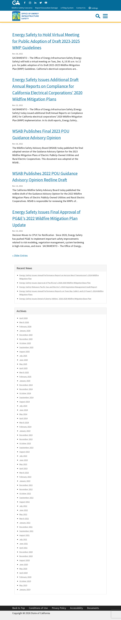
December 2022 (26, 485)
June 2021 (23, 543)
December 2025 (26, 335)
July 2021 (23, 539)
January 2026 (24, 330)
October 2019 (25, 581)
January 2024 (24, 431)
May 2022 (23, 514)
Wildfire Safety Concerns (22, 8)
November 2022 (26, 489)
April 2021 (23, 548)
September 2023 (26, 447)
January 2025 (24, 381)
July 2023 (23, 456)
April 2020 (23, 573)
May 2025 (23, 364)
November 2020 (26, 556)
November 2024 (26, 389)
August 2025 (24, 351)
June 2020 (23, 564)
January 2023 (24, 481)
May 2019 (23, 585)
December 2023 (26, 435)
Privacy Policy (59, 608)
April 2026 (23, 318)
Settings (93, 8)
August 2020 (24, 560)
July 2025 (23, 355)
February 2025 (25, 376)
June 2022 (23, 510)
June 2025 (23, 360)
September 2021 (26, 531)
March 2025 (24, 372)
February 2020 (25, 577)
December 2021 (26, 527)
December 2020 (26, 552)
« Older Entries (20, 255)
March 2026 (24, 322)
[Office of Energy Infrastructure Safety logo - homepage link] (25, 15)
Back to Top (18, 608)
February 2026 (25, 326)
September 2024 (26, 397)
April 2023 (23, 468)
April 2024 (23, 418)
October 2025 (25, 343)
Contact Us (81, 8)
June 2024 (23, 410)
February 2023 (25, 477)
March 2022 (24, 518)
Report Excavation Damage (46, 8)
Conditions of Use (38, 608)
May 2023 (23, 464)
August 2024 (24, 401)
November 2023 (26, 439)
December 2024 (26, 385)
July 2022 (23, 506)
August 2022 (24, 502)
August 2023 (24, 451)
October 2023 (25, 443)
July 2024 (23, 406)
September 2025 (26, 347)
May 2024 (23, 414)
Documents (93, 608)
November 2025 (26, 339)
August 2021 (24, 535)
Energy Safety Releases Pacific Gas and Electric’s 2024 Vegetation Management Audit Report (58, 287)
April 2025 (23, 368)
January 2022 (24, 522)
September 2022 (26, 497)
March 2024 (24, 422)
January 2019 (24, 589)
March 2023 (24, 472)
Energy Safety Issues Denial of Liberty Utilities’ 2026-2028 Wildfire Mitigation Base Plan (55, 298)
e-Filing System (67, 8)
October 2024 (25, 393)
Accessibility (76, 608)
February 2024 (25, 426)
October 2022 (25, 493)
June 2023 (23, 460)
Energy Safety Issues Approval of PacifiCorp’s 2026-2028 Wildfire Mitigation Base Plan (55, 283)
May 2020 (23, 568)
